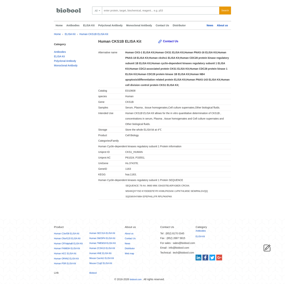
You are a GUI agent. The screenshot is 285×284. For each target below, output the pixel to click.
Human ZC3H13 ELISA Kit (102, 248)
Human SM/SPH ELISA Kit (102, 238)
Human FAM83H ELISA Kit (67, 248)
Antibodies (72, 25)
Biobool (93, 273)
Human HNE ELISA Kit (100, 253)
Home (59, 25)
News (210, 25)
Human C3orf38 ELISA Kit (66, 233)
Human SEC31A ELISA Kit (102, 233)
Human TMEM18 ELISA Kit (102, 243)
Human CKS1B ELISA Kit (93, 34)
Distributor (179, 25)
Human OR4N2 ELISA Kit (66, 258)
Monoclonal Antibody (139, 25)
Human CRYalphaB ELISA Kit (68, 243)
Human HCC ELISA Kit (65, 253)
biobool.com (136, 279)
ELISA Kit (89, 25)
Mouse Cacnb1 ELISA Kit (101, 258)
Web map (129, 253)
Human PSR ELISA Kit (65, 263)
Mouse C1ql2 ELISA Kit (100, 263)
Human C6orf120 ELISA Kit (67, 238)
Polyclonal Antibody (110, 25)
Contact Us (162, 25)
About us (222, 25)
